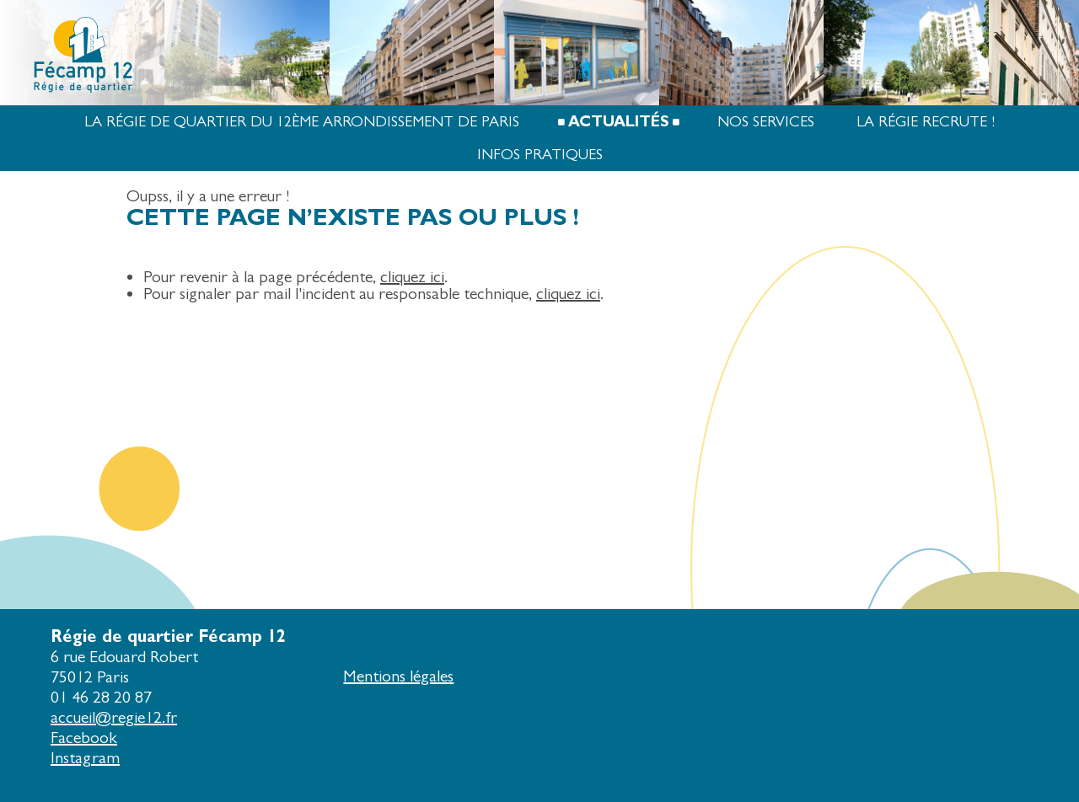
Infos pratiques (540, 155)
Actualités (618, 122)
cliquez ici (412, 276)
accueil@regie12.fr (114, 717)
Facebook (84, 737)
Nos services (765, 122)
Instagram (85, 757)
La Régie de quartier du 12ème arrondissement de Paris (301, 122)
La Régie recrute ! (925, 122)
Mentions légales (398, 676)
